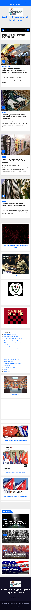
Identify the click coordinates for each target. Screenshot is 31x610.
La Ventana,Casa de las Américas (13, 338)
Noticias (4, 112)
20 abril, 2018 (7, 165)
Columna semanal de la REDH (15, 325)
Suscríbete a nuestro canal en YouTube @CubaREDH (15, 496)
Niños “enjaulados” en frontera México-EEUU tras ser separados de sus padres (15, 116)
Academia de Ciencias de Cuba (12, 363)
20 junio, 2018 (7, 121)
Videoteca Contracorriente (15, 416)
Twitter (12, 606)
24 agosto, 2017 (8, 207)
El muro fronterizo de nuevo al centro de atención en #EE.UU (13, 204)
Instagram (23, 606)
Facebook (8, 606)
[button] (25, 30)
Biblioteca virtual (15, 394)
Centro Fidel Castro (9, 346)
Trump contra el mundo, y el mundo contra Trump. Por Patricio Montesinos (14, 523)
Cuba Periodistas (8, 361)
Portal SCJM (7, 355)
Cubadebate (7, 365)
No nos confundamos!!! (12, 569)
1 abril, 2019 (7, 75)
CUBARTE (6, 351)
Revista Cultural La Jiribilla (11, 349)
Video (5, 567)
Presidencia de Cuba (9, 367)
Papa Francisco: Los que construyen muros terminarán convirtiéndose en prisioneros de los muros (14, 71)
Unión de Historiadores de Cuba (12, 353)
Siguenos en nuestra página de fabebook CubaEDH (15, 440)
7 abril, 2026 (8, 525)
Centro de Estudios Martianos (12, 357)
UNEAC (6, 344)
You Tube (17, 606)
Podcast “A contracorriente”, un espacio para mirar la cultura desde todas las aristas (15, 300)
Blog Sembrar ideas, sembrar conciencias (15, 340)
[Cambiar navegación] (14, 30)
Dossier (15, 275)
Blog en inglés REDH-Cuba (11, 334)
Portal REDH (7, 371)
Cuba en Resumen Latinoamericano (13, 342)
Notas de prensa (6, 66)
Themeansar (26, 603)
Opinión (4, 201)
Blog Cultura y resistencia (11, 336)
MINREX (6, 369)
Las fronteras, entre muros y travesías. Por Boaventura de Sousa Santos (15, 161)
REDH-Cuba (14, 75)
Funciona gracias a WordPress (8, 603)
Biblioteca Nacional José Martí (12, 359)
